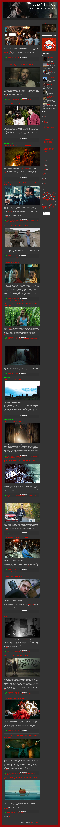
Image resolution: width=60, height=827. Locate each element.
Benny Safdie (14, 220)
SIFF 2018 (25, 693)
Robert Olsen (25, 300)
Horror (21, 299)
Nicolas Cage (21, 88)
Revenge (43, 198)
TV (53, 195)
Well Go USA (15, 457)
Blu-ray (51, 198)
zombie (6, 496)
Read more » (6, 95)
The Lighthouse (23, 651)
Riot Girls (19, 534)
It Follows (32, 285)
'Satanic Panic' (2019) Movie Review (14, 698)
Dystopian (10, 533)
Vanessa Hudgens (7, 774)
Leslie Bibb (30, 256)
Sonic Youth (14, 571)
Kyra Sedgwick (28, 299)
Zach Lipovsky (19, 457)
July (44, 161)
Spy (53, 201)
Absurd (51, 203)
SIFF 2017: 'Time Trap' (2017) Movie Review (50, 84)
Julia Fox (24, 220)
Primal (28, 99)
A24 (7, 220)
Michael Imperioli (19, 99)
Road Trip (43, 207)
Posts (44, 212)
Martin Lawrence (31, 773)
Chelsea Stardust (9, 731)
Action (7, 99)
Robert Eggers (14, 651)
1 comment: (16, 255)
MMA (43, 208)
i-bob (31, 822)
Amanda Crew (12, 456)
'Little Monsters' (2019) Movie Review (15, 24)
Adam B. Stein (8, 456)
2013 (44, 177)
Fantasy (8, 693)
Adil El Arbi (10, 773)
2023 (44, 116)
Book (12, 495)
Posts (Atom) (10, 816)
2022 (44, 117)
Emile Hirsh (19, 456)
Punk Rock (16, 534)
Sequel (52, 199)
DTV (19, 256)
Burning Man (8, 570)
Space (43, 203)
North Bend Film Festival (12, 300)
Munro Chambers (33, 533)
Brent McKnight (18, 495)
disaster (54, 203)
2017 (44, 172)
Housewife (18, 802)
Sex (49, 206)
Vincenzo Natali (7, 339)
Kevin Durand (15, 99)
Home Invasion (18, 299)
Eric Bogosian (18, 220)
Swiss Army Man (8, 172)
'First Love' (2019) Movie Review (13, 104)
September (45, 126)
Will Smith (11, 774)
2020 (44, 120)
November (45, 123)
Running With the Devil (16, 257)
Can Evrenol (8, 812)
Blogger (37, 822)
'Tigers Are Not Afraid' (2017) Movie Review (16, 656)
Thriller (20, 257)
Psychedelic (53, 207)
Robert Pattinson (18, 651)
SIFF (22, 693)
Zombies (6, 59)
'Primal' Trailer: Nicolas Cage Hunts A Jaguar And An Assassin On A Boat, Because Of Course (19, 65)
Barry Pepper (8, 256)
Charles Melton (27, 773)
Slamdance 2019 (10, 571)
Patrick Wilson (30, 338)
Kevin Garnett (28, 220)
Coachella (11, 570)
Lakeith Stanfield (32, 220)
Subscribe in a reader (45, 187)
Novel (31, 495)
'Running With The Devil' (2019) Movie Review (17, 226)
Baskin (12, 802)
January (45, 169)
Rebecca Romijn (28, 731)
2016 (44, 173)
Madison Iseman (25, 533)
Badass (46, 193)
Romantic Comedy (44, 206)
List (42, 196)
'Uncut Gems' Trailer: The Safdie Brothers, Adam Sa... (48, 134)
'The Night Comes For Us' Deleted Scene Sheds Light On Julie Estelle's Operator (51, 71)
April (44, 165)
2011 (44, 179)
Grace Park (24, 456)
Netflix (25, 338)
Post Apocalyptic (34, 495)
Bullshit (45, 204)
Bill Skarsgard (8, 299)
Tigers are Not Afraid (29, 693)
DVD (48, 197)
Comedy (12, 299)
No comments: (17, 57)
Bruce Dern (16, 456)
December (45, 122)
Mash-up (47, 208)
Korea (47, 198)
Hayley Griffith (16, 731)
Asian (52, 194)
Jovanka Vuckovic (20, 533)
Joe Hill (18, 338)
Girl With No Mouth (12, 812)
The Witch (26, 639)
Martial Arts (44, 195)
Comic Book (48, 196)
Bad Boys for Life (19, 773)
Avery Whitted (8, 338)
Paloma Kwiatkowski (7, 534)
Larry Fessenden (31, 604)
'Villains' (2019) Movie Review (12, 262)
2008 (44, 183)
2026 (44, 112)
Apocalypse (43, 205)
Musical (47, 203)
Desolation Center (27, 565)
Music (27, 570)
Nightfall (50, 208)
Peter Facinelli (10, 257)
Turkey (27, 812)
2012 (44, 178)
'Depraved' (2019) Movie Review (13, 576)
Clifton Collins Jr (13, 256)
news (22, 99)
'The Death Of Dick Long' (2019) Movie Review (17, 145)
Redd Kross (34, 570)
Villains (28, 300)
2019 (44, 121)
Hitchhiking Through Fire (23, 495)
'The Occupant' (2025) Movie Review (50, 77)
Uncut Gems (10, 211)
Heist (46, 207)
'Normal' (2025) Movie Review (47, 23)
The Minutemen (22, 571)
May (44, 164)
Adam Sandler (10, 220)
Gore (48, 204)
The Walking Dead (46, 199)
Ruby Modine (32, 731)
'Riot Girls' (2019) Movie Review (13, 501)
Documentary (20, 570)
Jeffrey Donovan (24, 299)
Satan (35, 731)
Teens (27, 534)
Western (43, 201)
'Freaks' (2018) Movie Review (12, 421)
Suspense (52, 204)
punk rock (29, 563)
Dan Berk (14, 299)
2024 (44, 115)
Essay (49, 207)
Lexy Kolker (30, 456)
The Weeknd (9, 221)
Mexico (15, 693)
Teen (47, 201)
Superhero (11, 457)
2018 (44, 170)
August (45, 160)
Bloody (47, 205)
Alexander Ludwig (14, 773)
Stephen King (10, 328)
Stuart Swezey (18, 571)
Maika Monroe (33, 299)
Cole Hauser (16, 256)
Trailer (30, 99)
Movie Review (34, 256)
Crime (50, 195)
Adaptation (54, 196)
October (45, 125)
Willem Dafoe (28, 651)
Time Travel (52, 206)
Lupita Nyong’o (7, 52)
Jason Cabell (21, 256)
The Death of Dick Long (24, 168)
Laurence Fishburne (26, 256)
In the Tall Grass (15, 338)
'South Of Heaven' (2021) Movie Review (51, 97)
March (45, 166)
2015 (44, 174)
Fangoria (13, 731)
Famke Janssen (11, 99)
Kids (50, 205)
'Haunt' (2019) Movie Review (12, 344)
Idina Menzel (21, 220)
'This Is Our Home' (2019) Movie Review (51, 57)
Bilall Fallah (23, 773)
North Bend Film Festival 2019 (19, 300)
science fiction (8, 457)
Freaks (22, 456)
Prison (53, 205)
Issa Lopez (12, 693)
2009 (44, 182)
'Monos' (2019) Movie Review (12, 379)
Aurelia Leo (10, 495)
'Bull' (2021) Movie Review (51, 90)
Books (14, 495)
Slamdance (6, 571)
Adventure (52, 200)
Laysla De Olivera (21, 338)
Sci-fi (5, 457)
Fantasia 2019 (13, 533)
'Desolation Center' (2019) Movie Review (16, 537)
